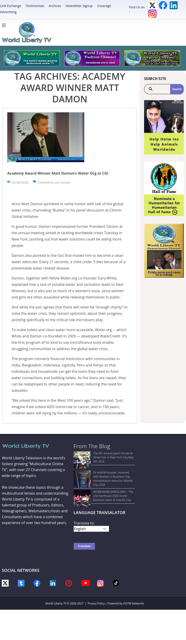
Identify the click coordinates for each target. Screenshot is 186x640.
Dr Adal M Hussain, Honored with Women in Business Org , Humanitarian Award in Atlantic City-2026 (104, 468)
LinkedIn (173, 5)
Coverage (104, 6)
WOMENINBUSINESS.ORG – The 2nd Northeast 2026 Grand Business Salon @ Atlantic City (100, 483)
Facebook (163, 5)
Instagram (152, 14)
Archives (55, 6)
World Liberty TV (56, 589)
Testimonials (35, 6)
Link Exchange (10, 6)
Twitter (152, 5)
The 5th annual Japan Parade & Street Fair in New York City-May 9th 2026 (104, 455)
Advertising (8, 12)
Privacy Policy (96, 589)
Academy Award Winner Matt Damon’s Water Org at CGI (57, 173)
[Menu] (5, 25)
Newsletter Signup (79, 6)
